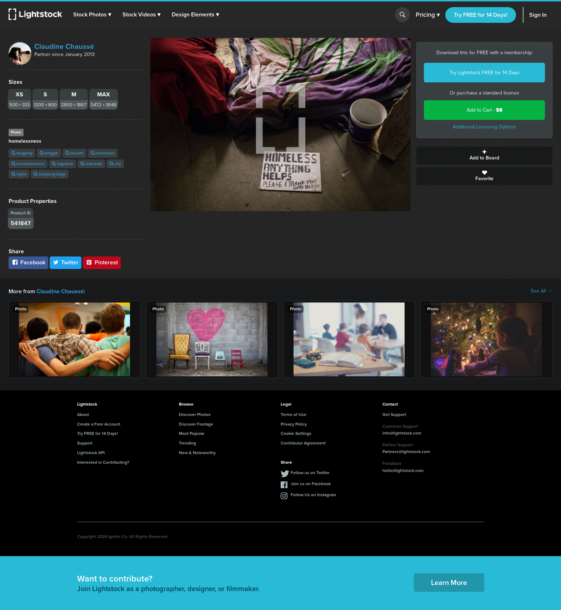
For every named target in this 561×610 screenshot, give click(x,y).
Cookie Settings (296, 433)
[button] (92, 14)
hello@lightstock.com (403, 470)
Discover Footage (196, 424)
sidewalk (91, 164)
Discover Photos (195, 414)
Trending (187, 442)
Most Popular (191, 433)
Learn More (449, 582)
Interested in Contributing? (103, 462)
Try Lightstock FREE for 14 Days (485, 72)
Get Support (394, 414)
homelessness (28, 164)
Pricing (428, 15)
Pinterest (102, 262)
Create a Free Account (98, 424)
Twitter (65, 262)
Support (84, 442)
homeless (103, 153)
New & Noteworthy (197, 452)
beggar (49, 153)
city (115, 164)
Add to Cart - (484, 110)
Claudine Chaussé (64, 46)
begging (21, 153)
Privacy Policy (294, 424)
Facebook (28, 262)
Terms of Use (293, 414)
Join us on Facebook (311, 483)
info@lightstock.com (401, 432)
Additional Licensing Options (484, 127)
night (18, 174)
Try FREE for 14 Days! (480, 15)
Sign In (538, 15)
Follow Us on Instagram (313, 494)
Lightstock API (91, 452)
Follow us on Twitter (310, 472)
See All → (541, 291)
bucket (74, 153)
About (83, 414)
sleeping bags (50, 174)
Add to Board (484, 155)
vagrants (62, 164)
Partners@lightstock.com (406, 451)
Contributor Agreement (303, 442)
